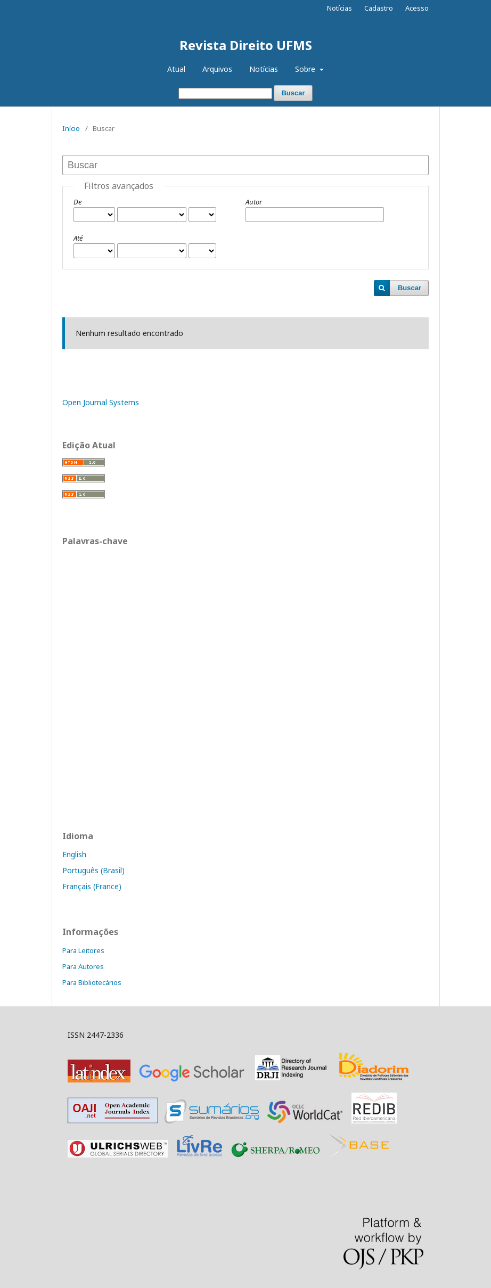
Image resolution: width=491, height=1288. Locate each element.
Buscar (293, 93)
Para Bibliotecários (91, 982)
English (74, 854)
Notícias (263, 69)
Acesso (417, 8)
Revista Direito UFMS (245, 45)
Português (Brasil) (93, 870)
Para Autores (83, 966)
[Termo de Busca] (225, 93)
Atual (176, 69)
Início (71, 128)
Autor (254, 202)
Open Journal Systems (100, 402)
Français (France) (91, 886)
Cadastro (378, 8)
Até (78, 238)
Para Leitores (83, 950)
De (77, 202)
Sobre (306, 69)
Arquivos (217, 69)
